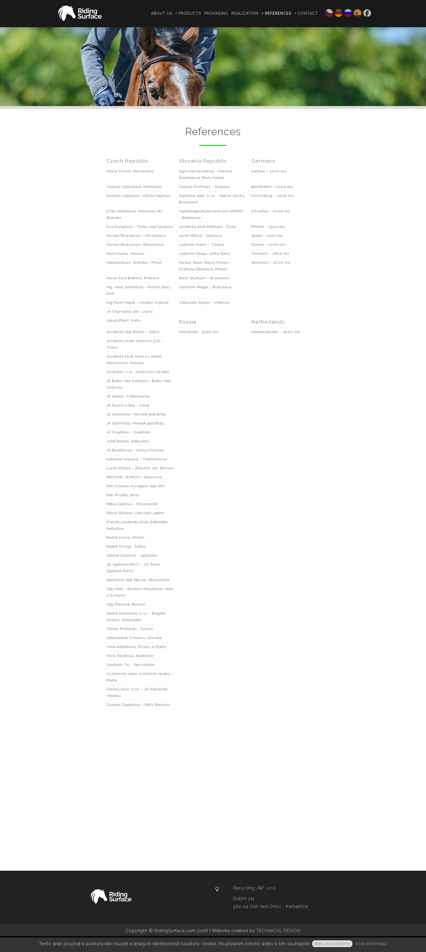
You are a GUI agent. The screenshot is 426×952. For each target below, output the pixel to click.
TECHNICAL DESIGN (278, 930)
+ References (277, 13)
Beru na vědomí (332, 943)
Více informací (371, 943)
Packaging (217, 13)
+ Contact (307, 13)
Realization (245, 13)
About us (162, 13)
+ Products (189, 13)
